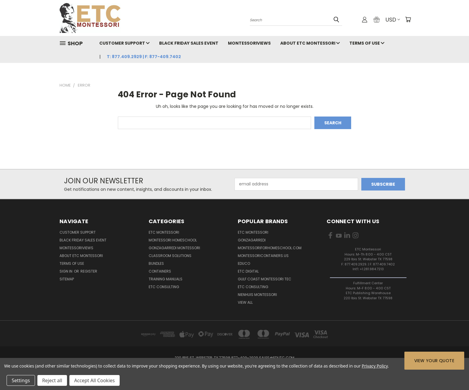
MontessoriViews (249, 43)
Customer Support (124, 43)
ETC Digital (248, 271)
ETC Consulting (164, 286)
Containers (160, 271)
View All (245, 302)
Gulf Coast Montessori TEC (264, 279)
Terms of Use (366, 43)
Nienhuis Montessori (257, 294)
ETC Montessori (164, 232)
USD (393, 19)
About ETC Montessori (310, 43)
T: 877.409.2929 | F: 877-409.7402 (144, 57)
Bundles (156, 263)
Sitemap (67, 279)
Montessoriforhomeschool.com (270, 247)
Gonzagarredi (252, 240)
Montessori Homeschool (173, 240)
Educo (244, 263)
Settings (21, 380)
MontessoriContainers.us (263, 255)
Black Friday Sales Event (188, 43)
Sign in (66, 271)
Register (88, 271)
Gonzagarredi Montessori (174, 247)
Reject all (52, 380)
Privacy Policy (375, 366)
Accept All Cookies (94, 380)
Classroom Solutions (170, 255)
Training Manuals (165, 279)
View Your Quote (434, 361)
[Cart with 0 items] (408, 19)
